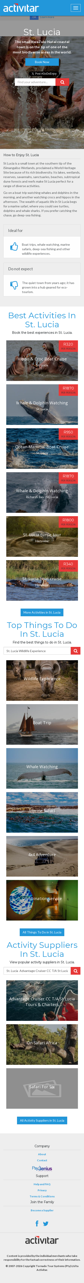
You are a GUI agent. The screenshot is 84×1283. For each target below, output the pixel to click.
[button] (62, 82)
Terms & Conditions (42, 1196)
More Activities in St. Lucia (42, 612)
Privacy (42, 1190)
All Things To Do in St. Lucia (42, 932)
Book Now (42, 62)
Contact (42, 1160)
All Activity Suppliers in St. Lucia (42, 1120)
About (42, 1154)
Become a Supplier (42, 1210)
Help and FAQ (42, 1184)
